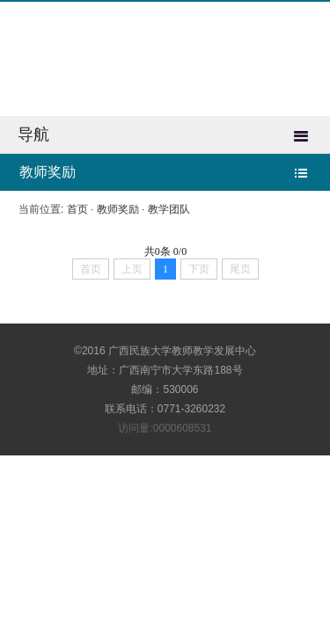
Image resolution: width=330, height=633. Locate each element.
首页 (77, 209)
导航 (33, 134)
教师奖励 (118, 209)
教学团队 (169, 209)
